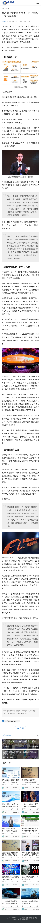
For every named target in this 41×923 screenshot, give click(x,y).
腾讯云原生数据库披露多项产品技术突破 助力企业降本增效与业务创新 (10, 781)
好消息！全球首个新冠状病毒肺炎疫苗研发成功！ (30, 805)
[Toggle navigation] (37, 3)
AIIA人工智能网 (22, 918)
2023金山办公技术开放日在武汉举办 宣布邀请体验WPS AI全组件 (30, 854)
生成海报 (7, 735)
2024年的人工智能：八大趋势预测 (30, 878)
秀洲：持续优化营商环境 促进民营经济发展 (10, 854)
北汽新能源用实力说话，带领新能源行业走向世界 (10, 902)
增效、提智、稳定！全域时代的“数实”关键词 (10, 805)
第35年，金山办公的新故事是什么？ (30, 902)
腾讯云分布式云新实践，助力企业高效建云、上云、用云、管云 (10, 829)
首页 (3, 8)
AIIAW (4, 21)
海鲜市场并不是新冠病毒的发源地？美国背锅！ (30, 829)
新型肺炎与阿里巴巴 (11, 721)
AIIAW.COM (24, 920)
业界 (20, 21)
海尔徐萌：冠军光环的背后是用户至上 (10, 878)
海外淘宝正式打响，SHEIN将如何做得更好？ (29, 781)
